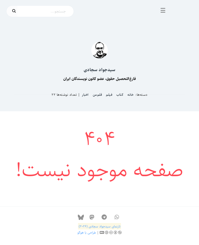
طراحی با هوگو (86, 232)
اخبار (85, 95)
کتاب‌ (119, 95)
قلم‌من (97, 95)
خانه (130, 95)
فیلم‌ (109, 95)
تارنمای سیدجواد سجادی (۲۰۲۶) (99, 226)
